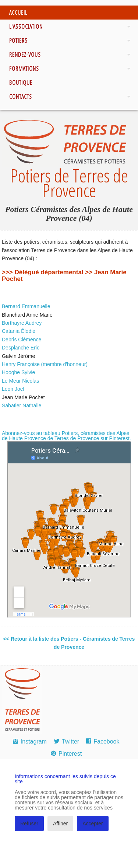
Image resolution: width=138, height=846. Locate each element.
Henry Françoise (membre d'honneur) (45, 364)
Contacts (20, 97)
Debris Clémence (21, 339)
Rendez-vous (25, 55)
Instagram (34, 741)
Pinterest (70, 754)
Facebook (106, 741)
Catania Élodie (18, 331)
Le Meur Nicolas (20, 381)
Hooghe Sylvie (18, 372)
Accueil (18, 12)
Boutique (20, 83)
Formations (24, 69)
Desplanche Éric (20, 348)
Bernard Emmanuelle (26, 306)
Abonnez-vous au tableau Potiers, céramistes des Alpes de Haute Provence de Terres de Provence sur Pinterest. (66, 435)
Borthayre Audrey (22, 323)
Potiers (18, 40)
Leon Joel (13, 389)
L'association (26, 26)
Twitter (70, 741)
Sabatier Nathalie (21, 405)
